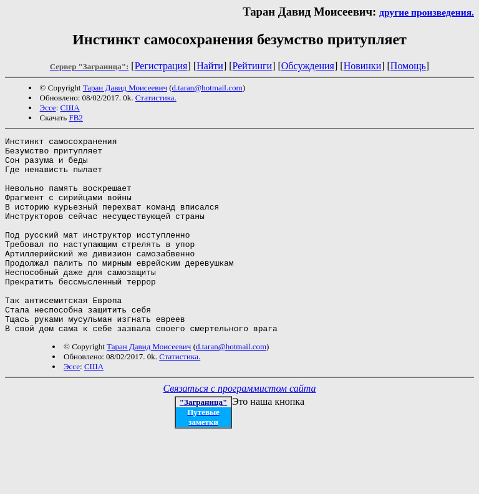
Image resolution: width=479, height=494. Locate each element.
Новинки (363, 66)
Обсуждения (307, 66)
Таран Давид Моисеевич (125, 87)
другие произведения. (426, 12)
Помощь (408, 66)
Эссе (48, 107)
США (70, 107)
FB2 (75, 117)
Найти (209, 66)
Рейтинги (253, 66)
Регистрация (161, 66)
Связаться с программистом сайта (239, 427)
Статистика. (156, 97)
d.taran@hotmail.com (207, 87)
